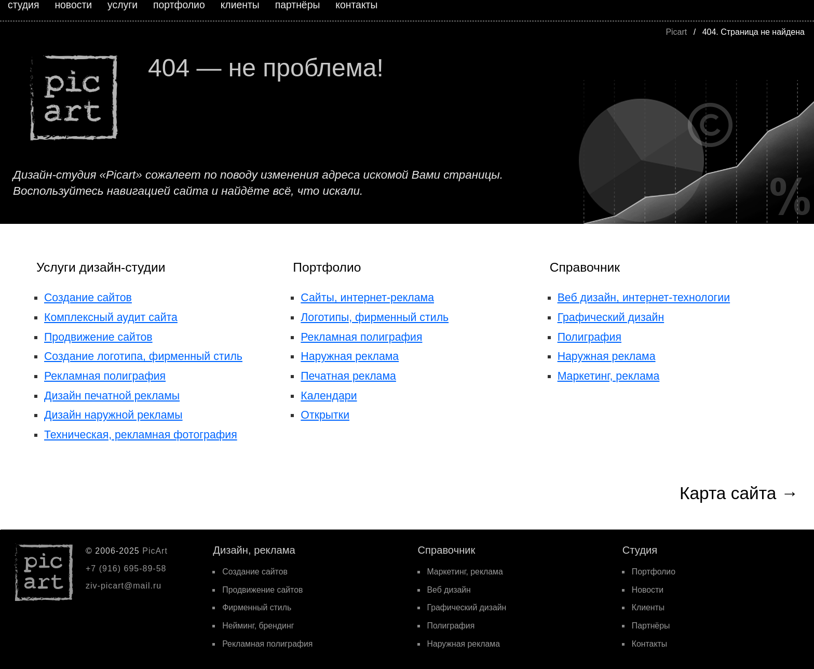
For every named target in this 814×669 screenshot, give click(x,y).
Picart (676, 32)
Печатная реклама (348, 376)
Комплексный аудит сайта (111, 317)
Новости (647, 589)
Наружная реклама (350, 356)
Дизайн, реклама (254, 550)
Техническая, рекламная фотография (140, 435)
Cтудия (639, 550)
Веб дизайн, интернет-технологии (644, 297)
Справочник (585, 267)
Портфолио (327, 267)
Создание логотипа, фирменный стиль (143, 356)
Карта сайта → (739, 493)
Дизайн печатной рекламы (112, 396)
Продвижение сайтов (98, 337)
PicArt (155, 550)
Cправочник (447, 550)
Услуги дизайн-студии (100, 267)
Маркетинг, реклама (609, 376)
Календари (329, 396)
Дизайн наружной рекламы (113, 415)
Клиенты (648, 607)
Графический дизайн (611, 317)
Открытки (325, 415)
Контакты (649, 643)
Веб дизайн (449, 589)
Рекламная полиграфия (105, 376)
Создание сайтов (88, 297)
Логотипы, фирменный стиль (375, 317)
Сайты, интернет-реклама (367, 297)
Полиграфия (589, 337)
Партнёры (651, 625)
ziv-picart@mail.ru (123, 585)
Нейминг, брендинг (258, 625)
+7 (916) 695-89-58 (126, 568)
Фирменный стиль (256, 607)
